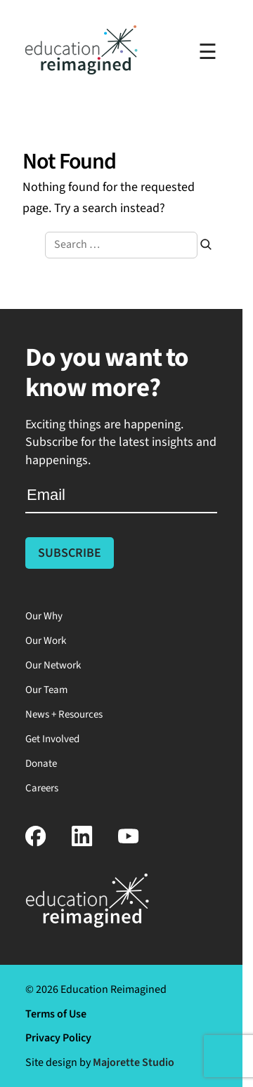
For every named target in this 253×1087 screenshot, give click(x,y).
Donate (41, 763)
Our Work (45, 640)
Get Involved (52, 739)
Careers (41, 788)
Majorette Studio (133, 1062)
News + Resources (64, 714)
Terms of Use (55, 1014)
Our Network (53, 665)
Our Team (46, 690)
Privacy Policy (58, 1038)
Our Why (44, 616)
